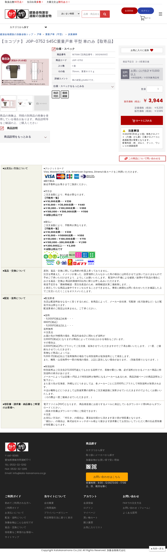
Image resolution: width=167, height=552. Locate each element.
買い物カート (91, 517)
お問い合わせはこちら (106, 477)
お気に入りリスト (93, 527)
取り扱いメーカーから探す (100, 455)
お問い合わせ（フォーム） (137, 507)
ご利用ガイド (12, 507)
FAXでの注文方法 (132, 503)
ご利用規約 (50, 507)
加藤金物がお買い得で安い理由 (102, 459)
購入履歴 (88, 522)
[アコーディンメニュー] (160, 14)
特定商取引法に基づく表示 (58, 517)
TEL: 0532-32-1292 (15, 464)
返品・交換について (15, 527)
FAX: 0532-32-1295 (16, 469)
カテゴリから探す (95, 450)
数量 (143, 89)
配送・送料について (15, 517)
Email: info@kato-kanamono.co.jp (25, 473)
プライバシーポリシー (56, 512)
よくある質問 (130, 512)
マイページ (89, 512)
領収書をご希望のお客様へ (19, 532)
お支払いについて (14, 512)
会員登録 (88, 503)
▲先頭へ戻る (157, 548)
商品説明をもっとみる (17, 137)
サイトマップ (12, 537)
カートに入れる (142, 120)
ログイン (88, 507)
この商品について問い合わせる (142, 158)
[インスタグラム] (88, 466)
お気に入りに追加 (142, 50)
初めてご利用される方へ (18, 503)
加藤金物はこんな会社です (19, 522)
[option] (8, 103)
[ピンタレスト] (94, 466)
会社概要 (49, 503)
